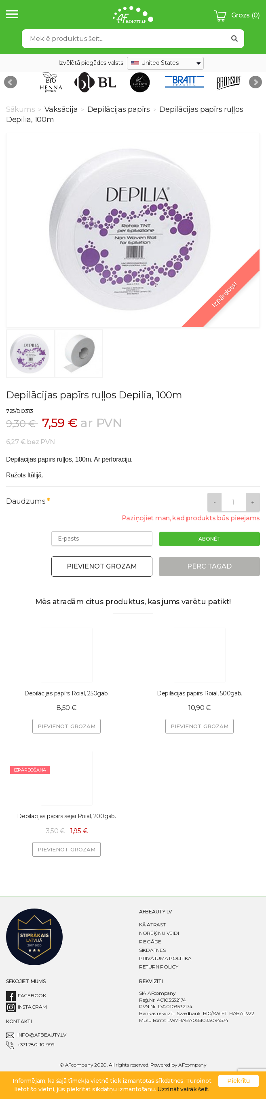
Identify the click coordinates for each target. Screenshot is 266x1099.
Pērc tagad (209, 566)
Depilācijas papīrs (118, 109)
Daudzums (26, 501)
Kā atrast (152, 925)
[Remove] (214, 502)
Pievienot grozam (102, 566)
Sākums (21, 109)
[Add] (253, 502)
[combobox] (165, 63)
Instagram (26, 1007)
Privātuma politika (165, 958)
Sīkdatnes (152, 950)
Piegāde (150, 942)
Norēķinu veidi (159, 933)
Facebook (26, 995)
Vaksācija (61, 109)
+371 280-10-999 (30, 1044)
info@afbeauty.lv (36, 1035)
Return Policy (158, 967)
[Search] (123, 38)
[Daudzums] (234, 502)
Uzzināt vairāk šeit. (183, 1089)
